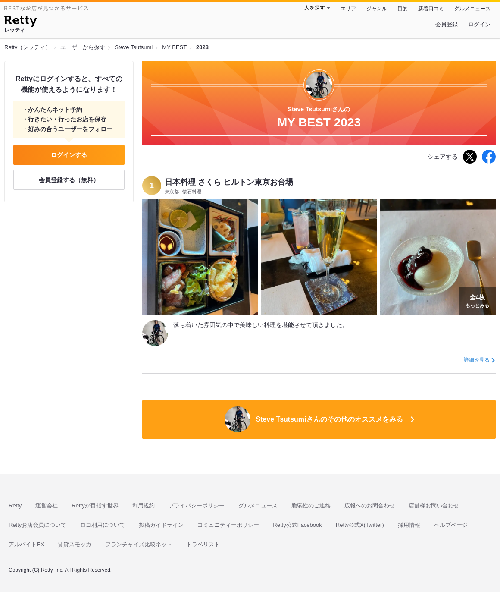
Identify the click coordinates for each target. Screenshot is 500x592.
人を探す (314, 8)
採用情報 (409, 525)
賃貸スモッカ (74, 544)
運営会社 (46, 505)
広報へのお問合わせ (369, 505)
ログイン (479, 24)
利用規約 (143, 505)
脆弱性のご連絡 (311, 505)
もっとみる (477, 300)
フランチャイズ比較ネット (138, 544)
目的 (402, 9)
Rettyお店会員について (37, 525)
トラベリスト (203, 544)
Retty (15, 505)
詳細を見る (477, 360)
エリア (348, 9)
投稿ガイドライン (161, 525)
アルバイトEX (26, 544)
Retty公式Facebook (297, 525)
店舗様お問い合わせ (434, 505)
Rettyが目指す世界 (95, 505)
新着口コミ (431, 9)
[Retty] (20, 22)
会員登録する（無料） (69, 179)
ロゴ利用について (102, 525)
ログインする (69, 154)
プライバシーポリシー (197, 505)
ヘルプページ (451, 525)
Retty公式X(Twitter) (360, 525)
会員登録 (446, 24)
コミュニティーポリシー (228, 525)
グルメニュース (472, 9)
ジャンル (376, 9)
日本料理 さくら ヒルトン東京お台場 (229, 182)
